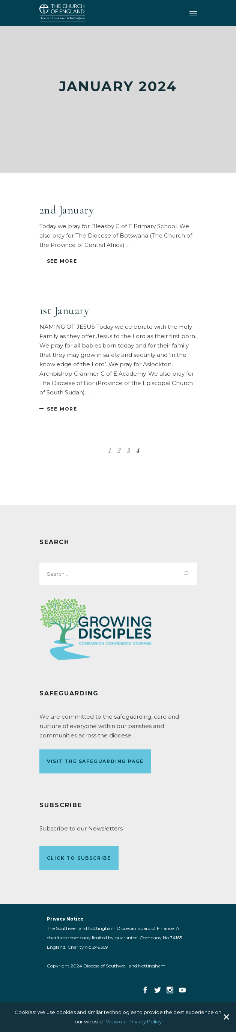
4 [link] (137, 450)
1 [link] (109, 450)
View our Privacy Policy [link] (134, 1021)
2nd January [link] (66, 210)
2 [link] (118, 450)
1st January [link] (64, 310)
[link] (62, 12)
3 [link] (128, 450)
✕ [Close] (226, 1017)
